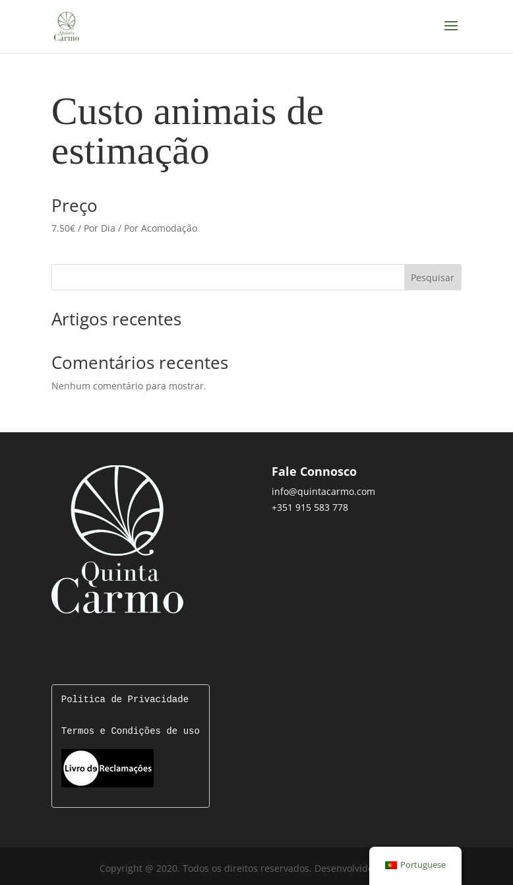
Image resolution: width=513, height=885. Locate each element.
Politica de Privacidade (125, 700)
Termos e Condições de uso (130, 731)
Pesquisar (432, 277)
